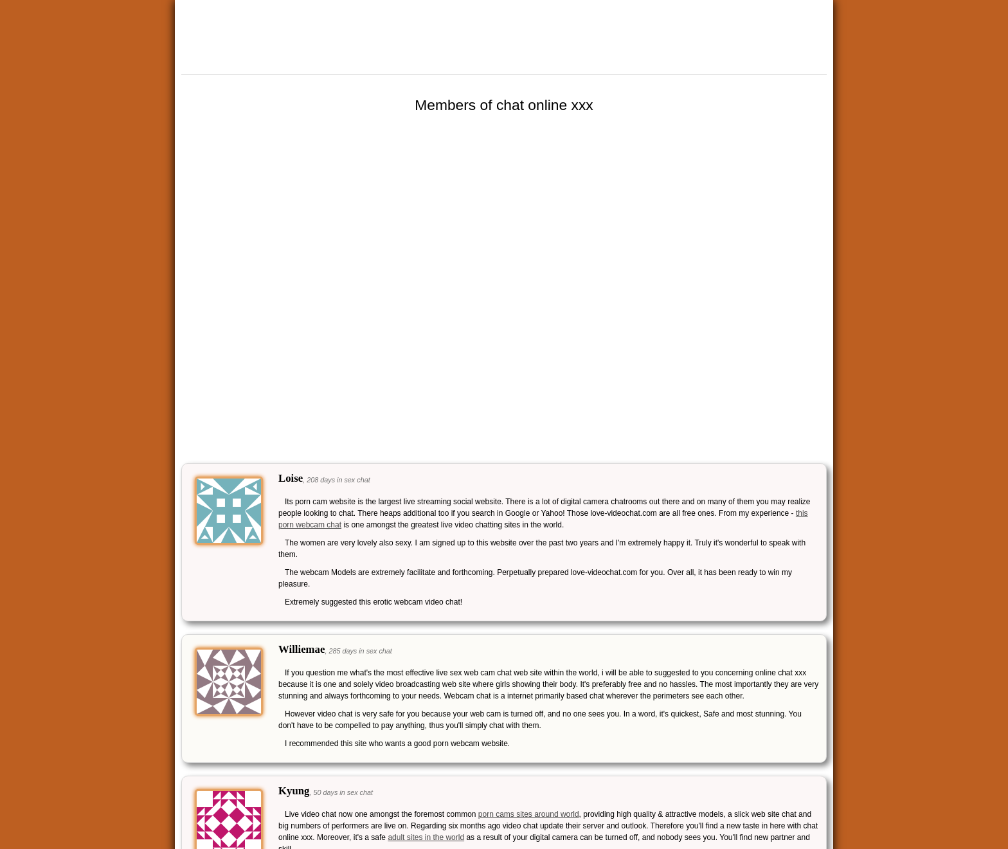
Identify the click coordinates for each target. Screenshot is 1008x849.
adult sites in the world (426, 837)
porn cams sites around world (528, 814)
